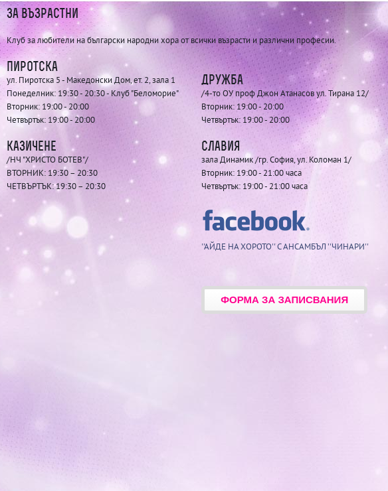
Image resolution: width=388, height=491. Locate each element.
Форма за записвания (284, 299)
